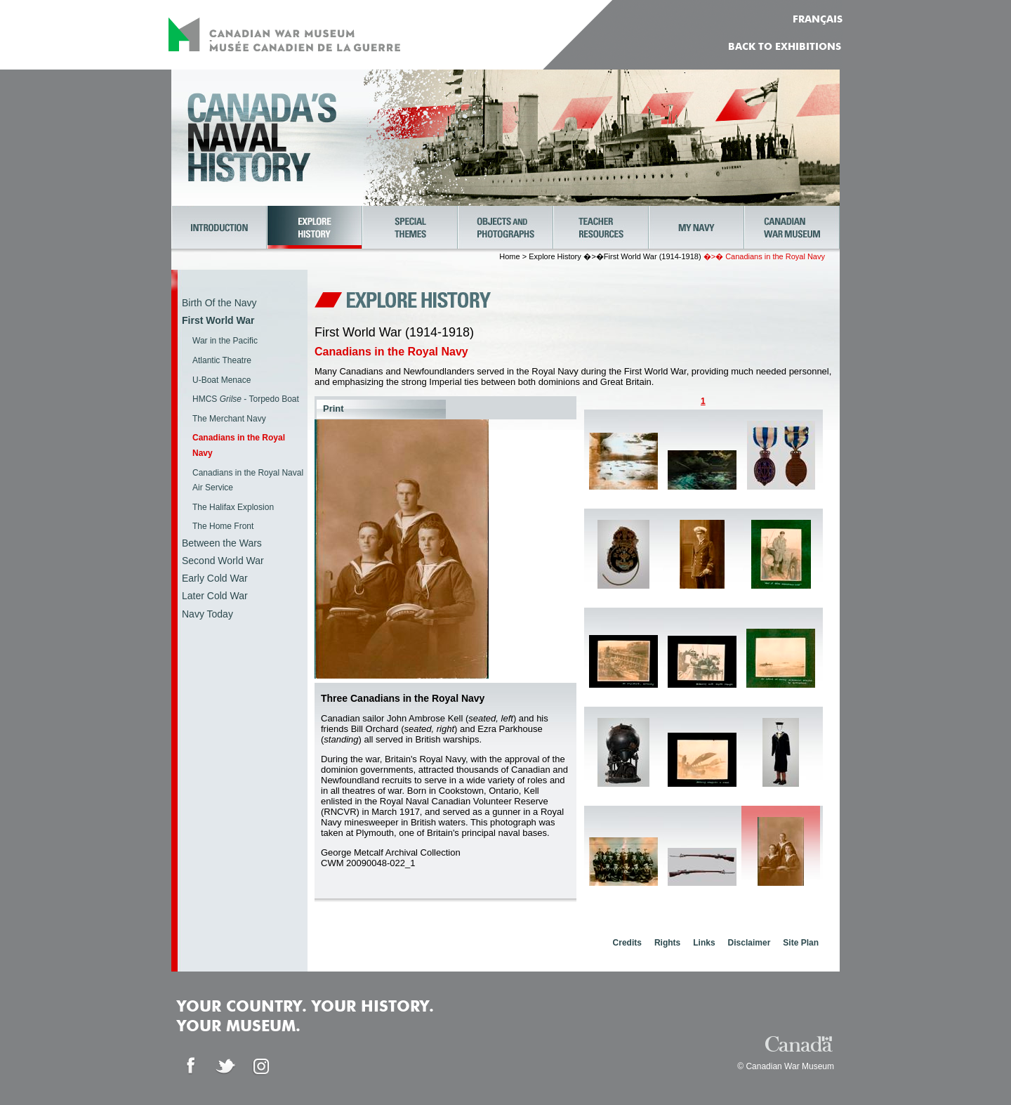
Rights (667, 943)
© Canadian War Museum (785, 1066)
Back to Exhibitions (784, 47)
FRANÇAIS (817, 20)
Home (509, 256)
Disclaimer (749, 943)
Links (704, 943)
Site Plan (801, 943)
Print (333, 408)
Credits (627, 943)
